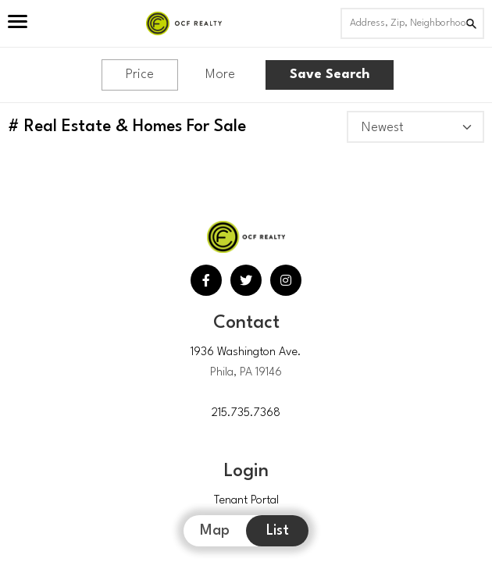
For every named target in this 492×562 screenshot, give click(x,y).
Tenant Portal (246, 501)
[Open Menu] (17, 23)
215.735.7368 (246, 413)
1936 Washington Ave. (246, 352)
